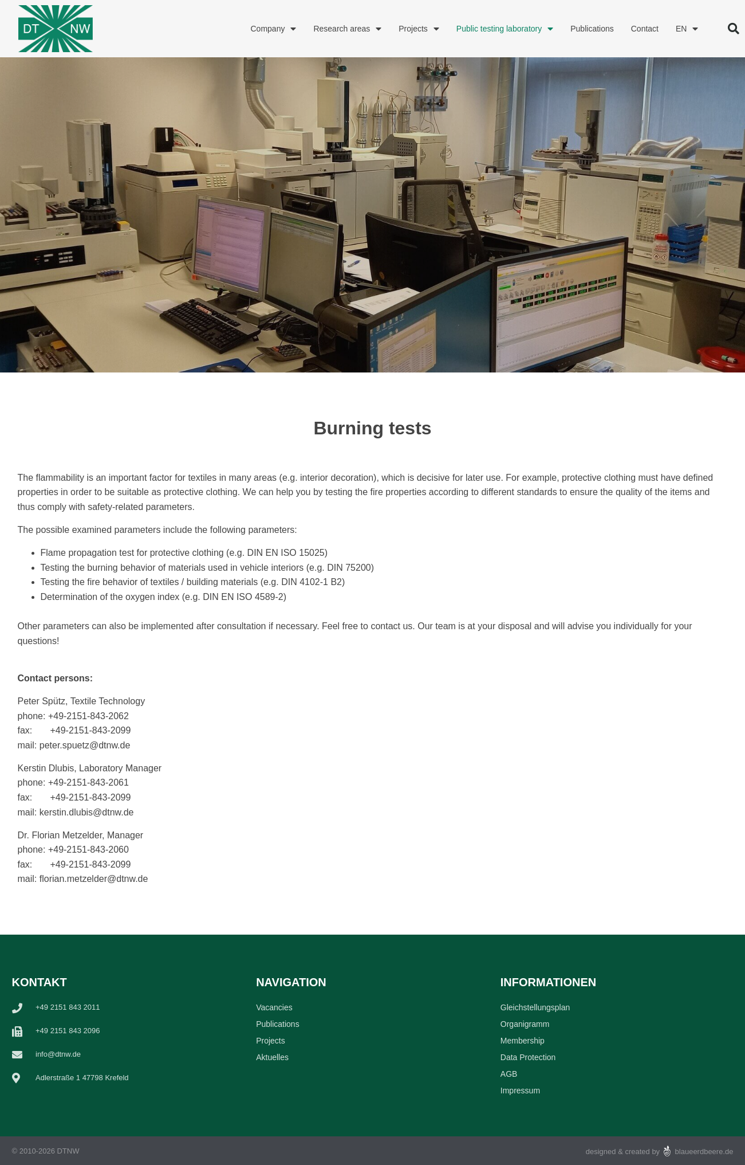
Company (274, 28)
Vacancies (274, 1007)
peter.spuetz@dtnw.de (85, 745)
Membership (522, 1040)
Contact (645, 28)
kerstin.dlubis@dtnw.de (87, 812)
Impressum (520, 1090)
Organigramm (525, 1024)
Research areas (347, 28)
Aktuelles (272, 1057)
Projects (419, 28)
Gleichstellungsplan (535, 1007)
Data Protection (528, 1057)
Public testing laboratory (504, 28)
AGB (509, 1073)
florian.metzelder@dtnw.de (94, 879)
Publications (592, 28)
